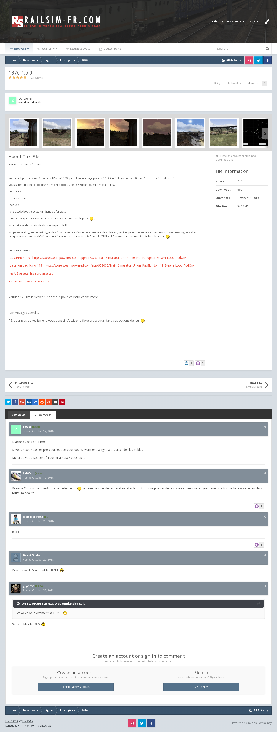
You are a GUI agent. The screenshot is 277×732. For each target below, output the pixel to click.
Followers (252, 83)
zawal (27, 98)
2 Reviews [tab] (18, 415)
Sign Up (254, 21)
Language (12, 725)
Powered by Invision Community (252, 723)
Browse (21, 49)
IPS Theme (11, 720)
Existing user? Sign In (228, 21)
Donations (112, 49)
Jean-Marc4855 (33, 517)
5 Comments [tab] (43, 415)
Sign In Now (201, 687)
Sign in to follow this (228, 83)
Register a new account (76, 687)
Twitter (258, 60)
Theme (28, 725)
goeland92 (70, 603)
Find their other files (30, 102)
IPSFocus (27, 720)
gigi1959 (28, 586)
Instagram (249, 60)
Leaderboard (80, 49)
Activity (49, 49)
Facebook (267, 60)
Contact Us (44, 725)
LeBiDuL (28, 473)
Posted (38, 431)
